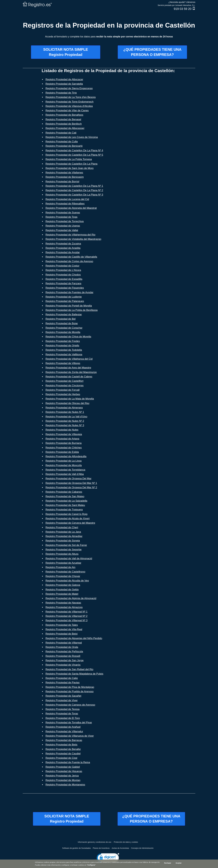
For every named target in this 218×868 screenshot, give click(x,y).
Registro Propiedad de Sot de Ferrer (66, 545)
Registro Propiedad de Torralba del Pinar (69, 722)
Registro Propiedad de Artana (62, 438)
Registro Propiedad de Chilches (64, 447)
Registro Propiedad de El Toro (63, 718)
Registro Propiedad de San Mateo (65, 496)
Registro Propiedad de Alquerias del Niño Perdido (74, 638)
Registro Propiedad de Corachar (64, 327)
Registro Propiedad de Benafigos (64, 114)
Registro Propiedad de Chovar (63, 576)
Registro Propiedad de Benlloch (64, 123)
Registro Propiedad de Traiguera (64, 509)
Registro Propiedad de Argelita (63, 248)
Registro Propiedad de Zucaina (63, 243)
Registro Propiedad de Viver (62, 700)
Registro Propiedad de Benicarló (64, 145)
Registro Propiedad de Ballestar (64, 314)
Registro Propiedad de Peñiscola (64, 651)
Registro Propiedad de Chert (62, 527)
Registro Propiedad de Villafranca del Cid (69, 358)
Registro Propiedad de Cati (61, 132)
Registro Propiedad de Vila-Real (64, 629)
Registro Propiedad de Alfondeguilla (66, 456)
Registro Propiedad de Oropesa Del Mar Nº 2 (71, 487)
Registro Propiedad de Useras (63, 225)
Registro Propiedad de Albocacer (64, 79)
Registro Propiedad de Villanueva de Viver (70, 735)
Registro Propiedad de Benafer (63, 749)
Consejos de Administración (142, 848)
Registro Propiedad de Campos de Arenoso (70, 704)
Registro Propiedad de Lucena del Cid (67, 199)
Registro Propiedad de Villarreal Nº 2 (67, 616)
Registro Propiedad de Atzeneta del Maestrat (71, 208)
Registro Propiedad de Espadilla (64, 279)
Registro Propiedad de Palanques (65, 301)
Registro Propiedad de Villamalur (64, 731)
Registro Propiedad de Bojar (62, 323)
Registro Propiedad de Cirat (61, 758)
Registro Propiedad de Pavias (63, 682)
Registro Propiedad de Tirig (61, 92)
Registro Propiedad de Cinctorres (65, 385)
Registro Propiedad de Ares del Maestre (68, 367)
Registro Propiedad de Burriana (64, 443)
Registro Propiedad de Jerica (62, 775)
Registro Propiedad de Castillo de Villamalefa (71, 256)
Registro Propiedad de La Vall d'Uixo (66, 416)
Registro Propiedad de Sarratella (64, 83)
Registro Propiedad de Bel (61, 318)
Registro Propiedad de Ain (61, 567)
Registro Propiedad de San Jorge (65, 660)
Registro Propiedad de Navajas (63, 602)
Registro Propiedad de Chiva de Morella (68, 336)
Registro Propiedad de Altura (62, 554)
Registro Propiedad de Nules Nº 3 (65, 425)
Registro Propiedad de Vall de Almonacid (69, 558)
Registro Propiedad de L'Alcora (63, 270)
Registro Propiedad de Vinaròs (63, 664)
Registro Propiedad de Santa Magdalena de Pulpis (74, 673)
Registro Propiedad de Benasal (63, 119)
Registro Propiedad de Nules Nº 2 (65, 421)
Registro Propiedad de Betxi (62, 633)
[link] (108, 858)
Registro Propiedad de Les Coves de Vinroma (72, 137)
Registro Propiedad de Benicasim (65, 177)
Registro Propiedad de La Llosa (64, 460)
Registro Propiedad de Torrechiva (65, 221)
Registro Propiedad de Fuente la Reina (68, 762)
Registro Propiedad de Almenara (64, 407)
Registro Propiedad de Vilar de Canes (67, 110)
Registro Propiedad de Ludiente (64, 296)
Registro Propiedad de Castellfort (64, 381)
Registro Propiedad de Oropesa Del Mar (68, 478)
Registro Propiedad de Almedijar (64, 536)
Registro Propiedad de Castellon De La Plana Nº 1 (74, 185)
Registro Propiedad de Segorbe (64, 549)
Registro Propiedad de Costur (62, 265)
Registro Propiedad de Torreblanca (65, 469)
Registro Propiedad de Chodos (63, 274)
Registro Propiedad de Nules (62, 429)
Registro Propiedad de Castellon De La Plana (71, 163)
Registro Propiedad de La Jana (63, 531)
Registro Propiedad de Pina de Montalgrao (70, 687)
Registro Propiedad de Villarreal (64, 642)
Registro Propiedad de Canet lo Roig (67, 514)
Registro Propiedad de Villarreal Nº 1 (67, 611)
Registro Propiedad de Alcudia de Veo (67, 580)
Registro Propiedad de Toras (62, 713)
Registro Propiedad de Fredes (63, 341)
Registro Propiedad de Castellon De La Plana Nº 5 (74, 154)
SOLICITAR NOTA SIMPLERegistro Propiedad (65, 52)
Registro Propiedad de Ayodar (63, 252)
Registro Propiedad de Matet (62, 593)
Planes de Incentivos (101, 848)
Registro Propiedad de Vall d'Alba (65, 474)
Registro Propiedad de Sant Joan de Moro (70, 168)
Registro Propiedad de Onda (62, 647)
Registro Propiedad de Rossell (63, 656)
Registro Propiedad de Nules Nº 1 (65, 412)
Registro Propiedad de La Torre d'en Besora (71, 97)
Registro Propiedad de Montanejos (65, 784)
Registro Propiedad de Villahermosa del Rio (70, 234)
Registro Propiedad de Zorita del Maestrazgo (71, 372)
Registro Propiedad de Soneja (63, 540)
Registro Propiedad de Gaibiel (63, 766)
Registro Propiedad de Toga (61, 217)
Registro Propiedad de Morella (63, 332)
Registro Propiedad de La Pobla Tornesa (69, 159)
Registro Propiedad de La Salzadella (66, 500)
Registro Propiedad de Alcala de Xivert (68, 518)
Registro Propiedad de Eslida (62, 452)
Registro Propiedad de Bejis (62, 744)
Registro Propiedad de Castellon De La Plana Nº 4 (74, 150)
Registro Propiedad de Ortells (62, 345)
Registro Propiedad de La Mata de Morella (70, 398)
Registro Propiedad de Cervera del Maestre (70, 522)
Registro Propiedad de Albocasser (65, 128)
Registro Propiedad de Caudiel (63, 753)
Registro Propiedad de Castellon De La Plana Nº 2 (74, 190)
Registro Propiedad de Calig (62, 678)
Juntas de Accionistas (120, 848)
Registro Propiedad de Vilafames (64, 172)
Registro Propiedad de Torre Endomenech (70, 101)
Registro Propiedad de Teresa (63, 709)
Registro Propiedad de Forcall (63, 389)
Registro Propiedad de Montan (63, 780)
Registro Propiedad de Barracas (64, 740)
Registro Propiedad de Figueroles (65, 287)
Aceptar (179, 863)
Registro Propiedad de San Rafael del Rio (69, 669)
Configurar (91, 865)
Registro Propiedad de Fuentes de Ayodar (69, 292)
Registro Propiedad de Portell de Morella (69, 305)
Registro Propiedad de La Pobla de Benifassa (72, 310)
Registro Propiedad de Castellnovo (65, 571)
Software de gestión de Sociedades (76, 848)
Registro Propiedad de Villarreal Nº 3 (67, 620)
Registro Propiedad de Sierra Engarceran (69, 88)
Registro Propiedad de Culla (62, 141)
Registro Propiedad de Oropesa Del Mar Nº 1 (71, 483)
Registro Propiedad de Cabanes (64, 491)
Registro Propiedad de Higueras (64, 771)
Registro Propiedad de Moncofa (64, 465)
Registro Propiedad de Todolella (64, 350)
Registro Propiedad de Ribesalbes (65, 203)
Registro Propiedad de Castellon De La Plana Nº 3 (74, 194)
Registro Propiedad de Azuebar (63, 562)
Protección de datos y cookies (126, 842)
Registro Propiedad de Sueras (63, 212)
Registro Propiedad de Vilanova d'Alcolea (69, 106)
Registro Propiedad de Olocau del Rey (67, 403)
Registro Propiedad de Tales (62, 625)
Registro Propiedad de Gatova (63, 585)
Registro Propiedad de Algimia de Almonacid (71, 598)
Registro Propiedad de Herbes (63, 394)
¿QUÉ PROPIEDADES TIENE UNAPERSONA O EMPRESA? (152, 52)
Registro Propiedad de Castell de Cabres (69, 376)
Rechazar (167, 863)
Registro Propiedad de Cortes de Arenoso (69, 261)
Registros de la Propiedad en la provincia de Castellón (109, 25)
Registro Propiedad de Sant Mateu (65, 505)
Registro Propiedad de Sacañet (63, 695)
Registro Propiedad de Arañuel (63, 726)
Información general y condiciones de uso (94, 842)
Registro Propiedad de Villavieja (64, 434)
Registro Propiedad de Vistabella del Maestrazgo (73, 239)
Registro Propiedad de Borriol (62, 181)
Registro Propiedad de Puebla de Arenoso (70, 691)
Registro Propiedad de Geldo (62, 589)
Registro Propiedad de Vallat (62, 230)
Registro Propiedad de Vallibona (64, 354)
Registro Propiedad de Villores (63, 363)
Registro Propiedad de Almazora (64, 607)
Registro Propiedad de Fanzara (63, 283)
